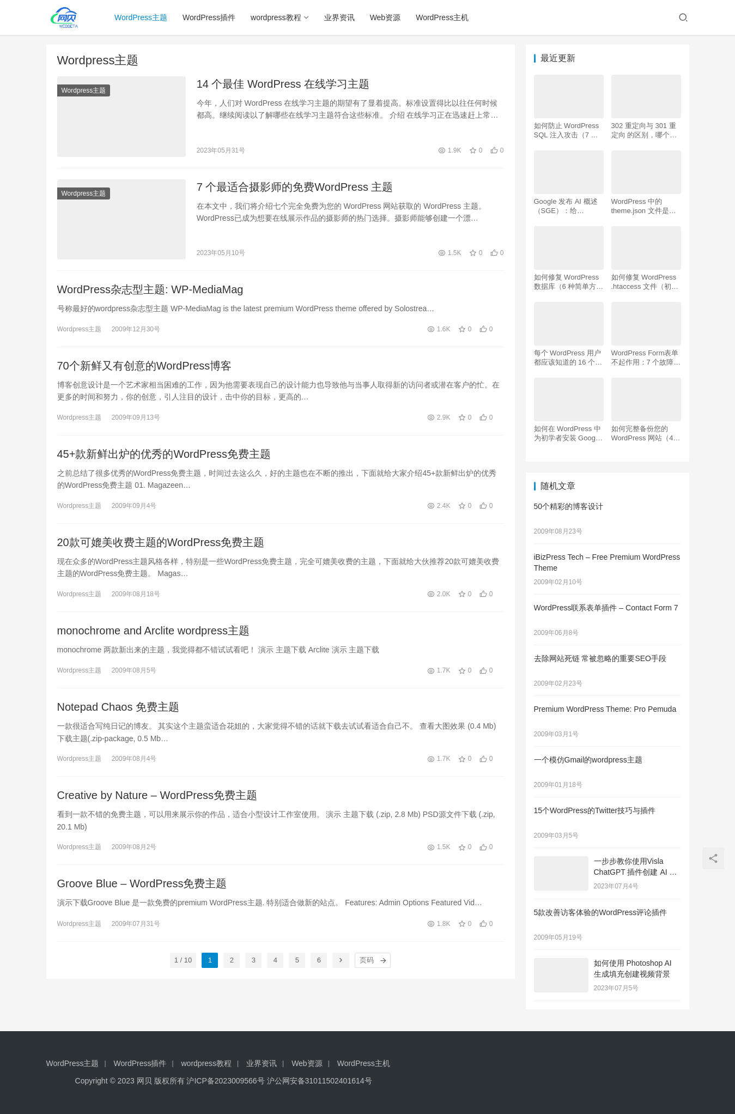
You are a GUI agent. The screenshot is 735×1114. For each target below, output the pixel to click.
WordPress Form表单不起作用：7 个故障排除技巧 (646, 358)
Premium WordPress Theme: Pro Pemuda (605, 709)
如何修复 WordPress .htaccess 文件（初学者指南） (645, 282)
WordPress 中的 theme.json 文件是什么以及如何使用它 (643, 206)
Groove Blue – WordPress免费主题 (142, 883)
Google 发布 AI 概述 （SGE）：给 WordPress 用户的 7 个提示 (566, 206)
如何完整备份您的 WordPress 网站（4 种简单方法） (642, 434)
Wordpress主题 (84, 90)
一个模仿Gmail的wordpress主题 (588, 759)
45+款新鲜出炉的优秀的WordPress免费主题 (164, 454)
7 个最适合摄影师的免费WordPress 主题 (295, 187)
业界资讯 (339, 17)
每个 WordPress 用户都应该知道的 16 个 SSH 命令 (567, 358)
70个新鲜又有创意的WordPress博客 (144, 366)
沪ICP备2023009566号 (226, 1080)
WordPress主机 (442, 17)
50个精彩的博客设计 (569, 506)
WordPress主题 (140, 17)
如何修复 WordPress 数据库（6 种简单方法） (566, 282)
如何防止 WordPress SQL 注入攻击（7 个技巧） (566, 131)
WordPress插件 (209, 17)
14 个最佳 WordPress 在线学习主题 (283, 84)
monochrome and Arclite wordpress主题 (153, 631)
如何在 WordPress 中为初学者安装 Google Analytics (568, 434)
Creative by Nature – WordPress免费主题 (157, 795)
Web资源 (385, 17)
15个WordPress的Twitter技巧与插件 (595, 810)
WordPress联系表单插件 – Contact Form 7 (606, 607)
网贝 (144, 1080)
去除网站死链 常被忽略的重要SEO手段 (600, 658)
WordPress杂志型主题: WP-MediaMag (150, 289)
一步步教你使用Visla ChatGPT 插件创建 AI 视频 (635, 872)
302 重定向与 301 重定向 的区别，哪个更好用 (644, 131)
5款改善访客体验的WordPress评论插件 (600, 912)
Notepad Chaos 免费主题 (118, 707)
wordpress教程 (276, 17)
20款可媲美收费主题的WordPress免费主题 (161, 542)
